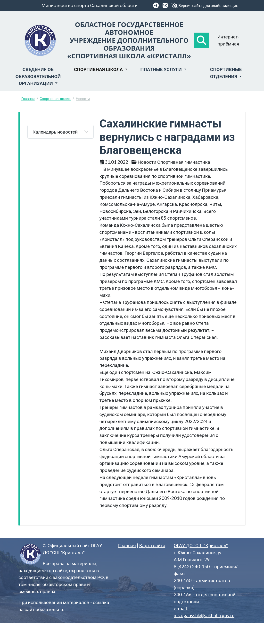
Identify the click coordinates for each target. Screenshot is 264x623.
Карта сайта (152, 545)
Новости (83, 99)
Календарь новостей (55, 132)
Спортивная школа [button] (99, 69)
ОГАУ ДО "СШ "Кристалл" (201, 545)
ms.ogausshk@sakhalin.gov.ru (204, 615)
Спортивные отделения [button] (226, 72)
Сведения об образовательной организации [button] (38, 76)
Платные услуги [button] (161, 69)
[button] (201, 40)
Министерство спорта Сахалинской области (89, 5)
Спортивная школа (55, 99)
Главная (28, 99)
